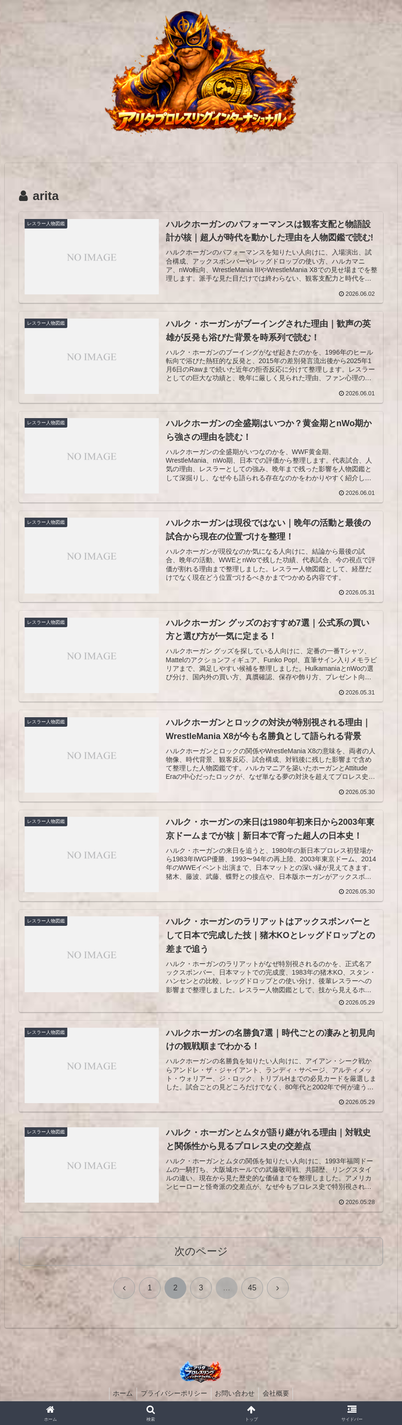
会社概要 (279, 1395)
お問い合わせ (236, 1395)
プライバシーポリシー (173, 1395)
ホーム (120, 1395)
